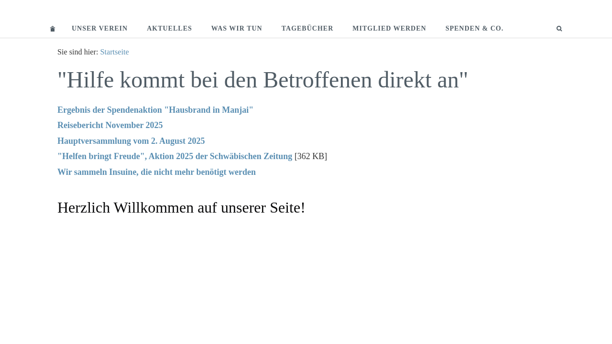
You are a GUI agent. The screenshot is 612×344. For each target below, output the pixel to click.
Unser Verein (100, 28)
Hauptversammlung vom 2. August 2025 (131, 141)
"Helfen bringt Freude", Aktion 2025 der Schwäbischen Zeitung (174, 156)
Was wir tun (236, 28)
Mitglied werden (389, 28)
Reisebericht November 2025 (110, 125)
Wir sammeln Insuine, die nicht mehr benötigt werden (156, 172)
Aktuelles (169, 28)
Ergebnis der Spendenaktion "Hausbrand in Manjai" (155, 110)
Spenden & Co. (475, 28)
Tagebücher (308, 28)
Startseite (114, 52)
